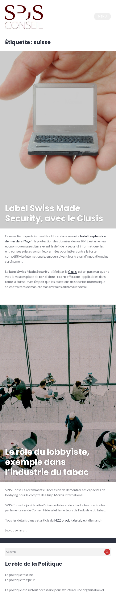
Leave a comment (15, 530)
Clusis (72, 271)
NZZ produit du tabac (70, 520)
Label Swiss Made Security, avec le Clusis (54, 213)
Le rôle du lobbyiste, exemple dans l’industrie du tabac (47, 462)
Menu (102, 16)
